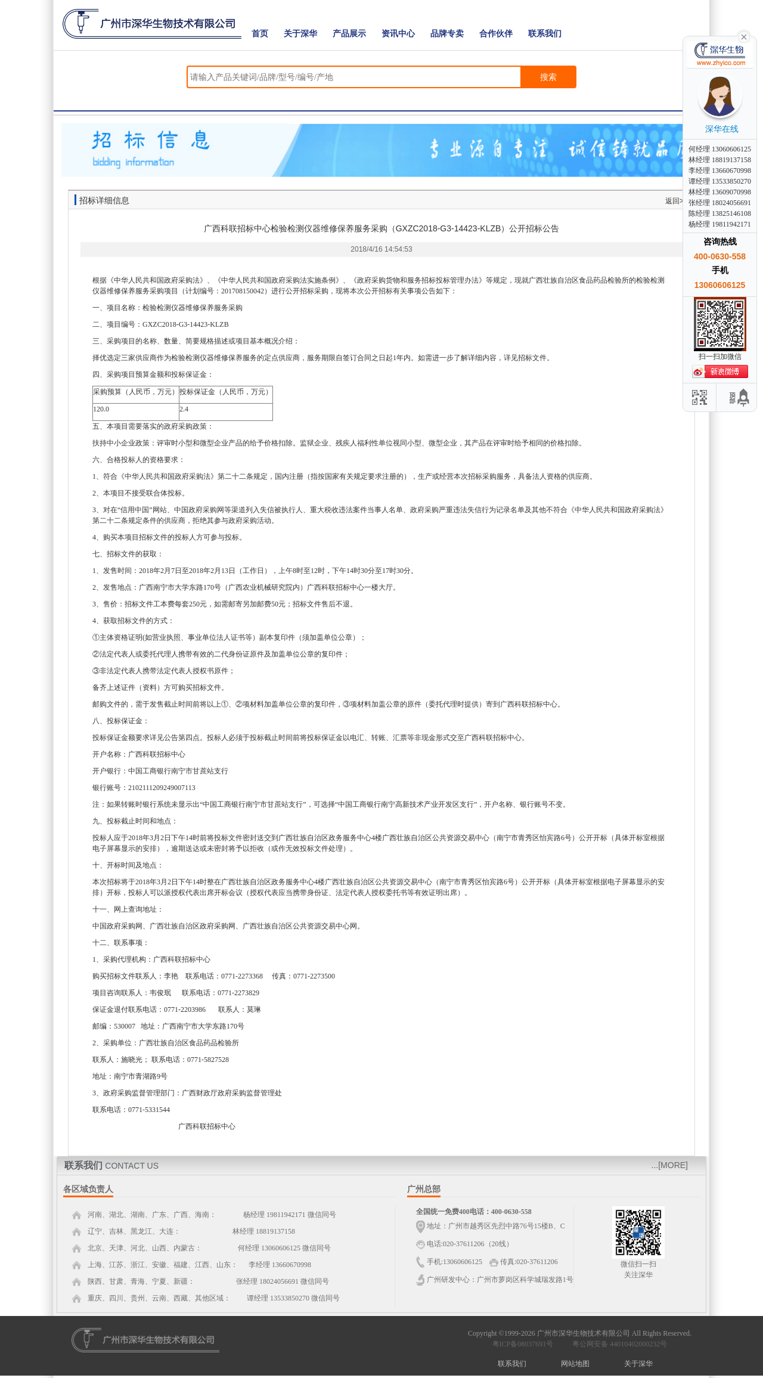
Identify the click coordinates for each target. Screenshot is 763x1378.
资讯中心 (398, 33)
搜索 (548, 77)
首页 (260, 33)
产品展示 (349, 33)
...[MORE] (670, 1165)
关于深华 (300, 33)
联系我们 (545, 33)
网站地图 (575, 1364)
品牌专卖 (447, 33)
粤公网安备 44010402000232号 (617, 1344)
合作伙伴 (496, 33)
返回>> (676, 201)
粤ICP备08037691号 (523, 1344)
